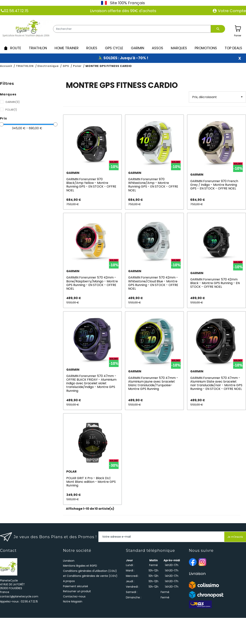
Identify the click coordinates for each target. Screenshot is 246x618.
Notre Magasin (72, 602)
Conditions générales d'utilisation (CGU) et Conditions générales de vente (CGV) (90, 573)
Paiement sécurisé (75, 586)
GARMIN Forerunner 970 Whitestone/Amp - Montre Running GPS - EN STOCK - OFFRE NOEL (153, 185)
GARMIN (12, 102)
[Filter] (217, 97)
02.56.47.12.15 (16, 10)
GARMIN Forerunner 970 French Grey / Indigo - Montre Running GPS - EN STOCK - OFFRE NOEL (214, 185)
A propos (69, 581)
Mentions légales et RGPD (80, 566)
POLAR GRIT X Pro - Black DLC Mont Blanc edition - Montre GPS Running (91, 482)
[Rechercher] (132, 29)
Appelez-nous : (19, 602)
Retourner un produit (77, 591)
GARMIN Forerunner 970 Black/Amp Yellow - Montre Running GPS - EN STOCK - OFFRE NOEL (91, 185)
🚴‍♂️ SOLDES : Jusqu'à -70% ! (123, 58)
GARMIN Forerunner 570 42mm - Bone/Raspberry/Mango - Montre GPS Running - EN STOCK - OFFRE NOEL (92, 283)
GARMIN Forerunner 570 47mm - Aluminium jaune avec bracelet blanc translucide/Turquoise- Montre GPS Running (153, 383)
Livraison (68, 561)
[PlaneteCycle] (26, 29)
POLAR (11, 110)
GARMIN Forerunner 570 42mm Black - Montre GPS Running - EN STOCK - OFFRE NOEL (215, 283)
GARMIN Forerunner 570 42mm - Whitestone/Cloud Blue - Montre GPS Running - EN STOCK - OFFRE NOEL (153, 283)
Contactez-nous (74, 597)
